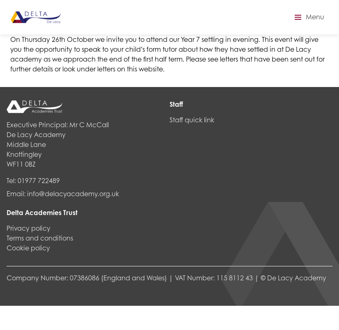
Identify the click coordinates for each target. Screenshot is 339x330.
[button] (308, 17)
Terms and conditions (40, 238)
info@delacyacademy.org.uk (73, 193)
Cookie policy (28, 247)
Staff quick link (192, 119)
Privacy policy (28, 228)
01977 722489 (39, 180)
